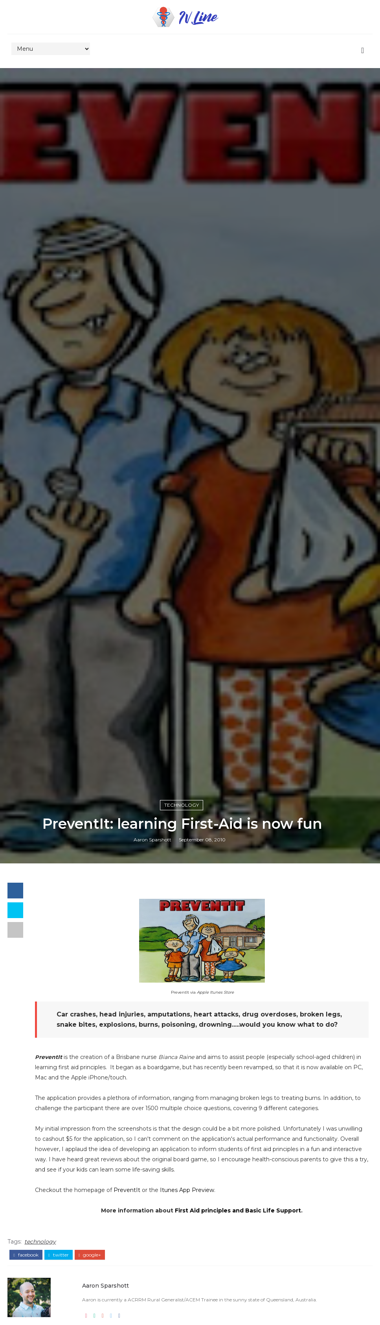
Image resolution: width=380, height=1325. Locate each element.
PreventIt (127, 1190)
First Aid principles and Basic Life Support (238, 1210)
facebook (26, 1255)
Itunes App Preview (187, 1190)
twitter (58, 1255)
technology (181, 805)
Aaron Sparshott (152, 840)
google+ (90, 1255)
